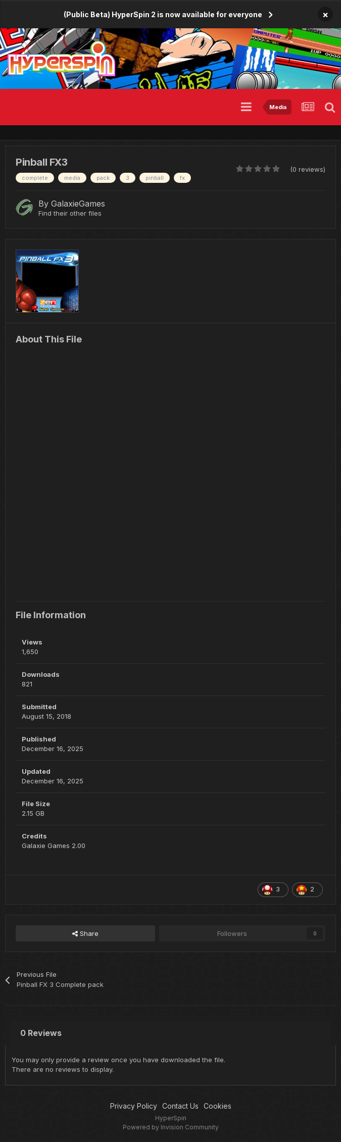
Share (85, 933)
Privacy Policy (133, 1106)
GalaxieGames (78, 203)
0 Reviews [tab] (41, 1033)
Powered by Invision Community (171, 1127)
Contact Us (180, 1106)
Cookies (217, 1106)
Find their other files (70, 213)
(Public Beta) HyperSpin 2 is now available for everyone (163, 14)
